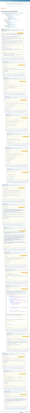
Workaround (8, 260)
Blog (10, 0)
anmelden (12, 75)
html (13, 354)
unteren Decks (6, 361)
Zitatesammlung (17, 3)
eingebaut (10, 344)
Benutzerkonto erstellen (16, 75)
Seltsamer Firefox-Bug (7, 29)
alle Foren (6, 75)
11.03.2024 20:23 (10, 354)
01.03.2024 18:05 (12, 169)
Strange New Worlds (18, 344)
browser (15, 30)
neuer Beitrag (8, 3)
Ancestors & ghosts (7, 38)
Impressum (11, 411)
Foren (13, 3)
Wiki (5, 0)
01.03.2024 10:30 (7, 228)
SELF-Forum (3, 29)
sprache (11, 62)
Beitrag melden (3, 57)
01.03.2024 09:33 (7, 62)
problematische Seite (5, 31)
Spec (23, 398)
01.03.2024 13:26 (11, 115)
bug (15, 185)
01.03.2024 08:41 (9, 30)
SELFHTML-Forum (9, 75)
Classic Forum (19, 411)
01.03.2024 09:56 (10, 185)
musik (16, 185)
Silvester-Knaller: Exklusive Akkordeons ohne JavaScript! (16, 396)
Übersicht (11, 3)
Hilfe (22, 3)
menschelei (13, 97)
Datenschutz (14, 411)
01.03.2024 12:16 (10, 97)
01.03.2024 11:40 (10, 286)
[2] (9, 38)
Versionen (13, 30)
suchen (20, 3)
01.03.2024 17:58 (14, 148)
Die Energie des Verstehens (6, 411)
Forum (8, 0)
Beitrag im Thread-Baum (21, 75)
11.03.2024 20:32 (11, 371)
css (18, 30)
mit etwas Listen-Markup (10, 40)
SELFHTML (2, 0)
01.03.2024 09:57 (6, 204)
